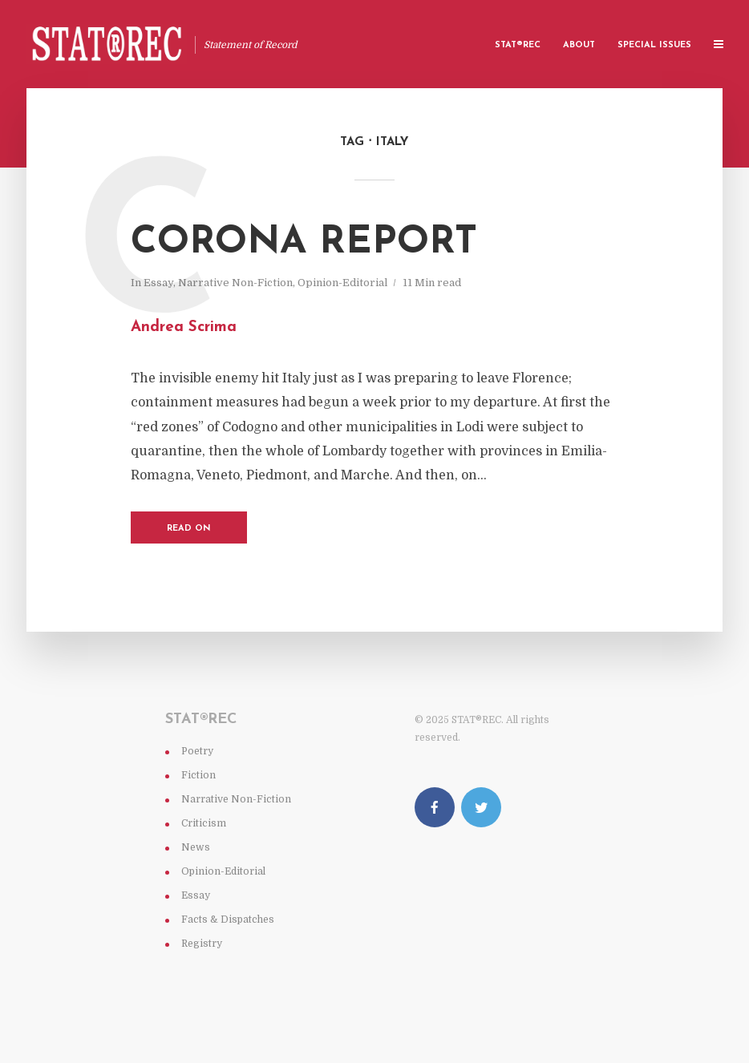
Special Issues (654, 45)
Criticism (203, 823)
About (579, 45)
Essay (158, 283)
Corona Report (304, 243)
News (195, 847)
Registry (201, 943)
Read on (189, 528)
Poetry (197, 751)
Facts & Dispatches (227, 919)
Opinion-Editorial (342, 283)
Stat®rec (517, 45)
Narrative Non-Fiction (235, 283)
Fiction (198, 775)
